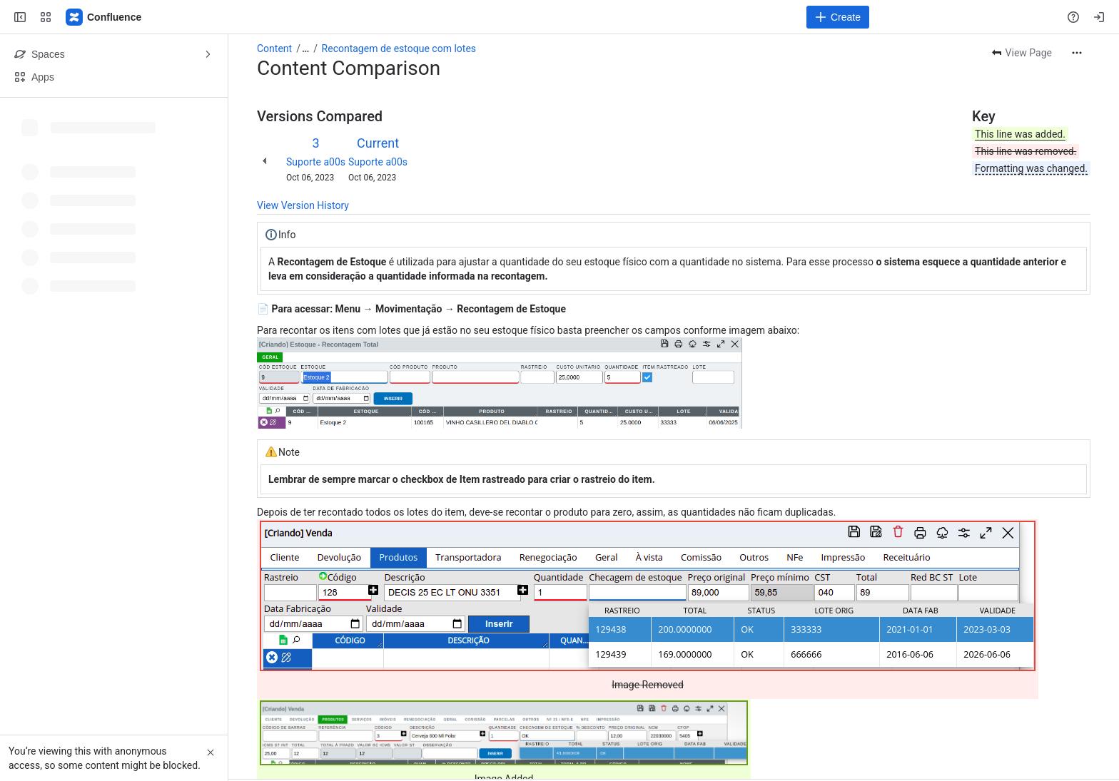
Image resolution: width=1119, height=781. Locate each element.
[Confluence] (104, 17)
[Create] (837, 17)
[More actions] (1076, 52)
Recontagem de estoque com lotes (399, 48)
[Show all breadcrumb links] (305, 48)
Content (274, 48)
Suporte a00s (315, 162)
